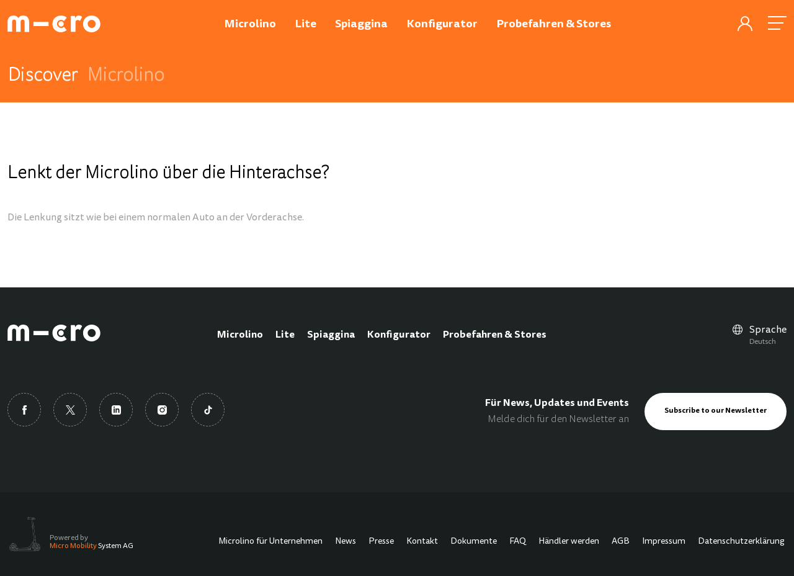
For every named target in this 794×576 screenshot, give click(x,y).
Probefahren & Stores (494, 335)
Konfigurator (398, 335)
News (345, 542)
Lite (285, 335)
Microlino (240, 335)
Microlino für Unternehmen (270, 542)
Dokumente (473, 542)
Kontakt (422, 542)
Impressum (663, 542)
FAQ (517, 542)
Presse (381, 542)
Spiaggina (331, 335)
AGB (621, 542)
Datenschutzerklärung (741, 542)
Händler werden (568, 542)
